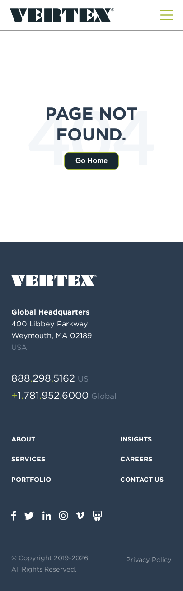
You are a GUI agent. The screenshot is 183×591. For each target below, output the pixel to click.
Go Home (91, 161)
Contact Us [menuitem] (142, 479)
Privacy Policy (149, 559)
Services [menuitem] (28, 459)
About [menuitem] (23, 439)
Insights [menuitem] (136, 439)
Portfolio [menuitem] (31, 479)
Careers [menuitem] (136, 459)
